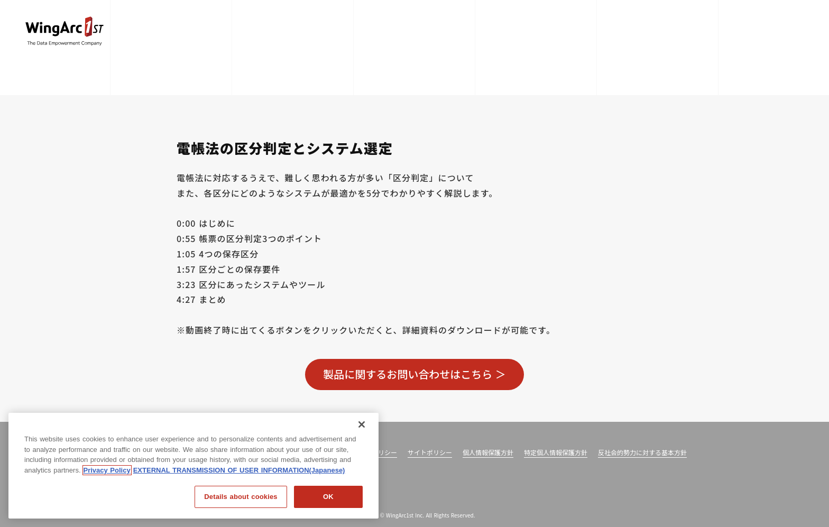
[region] (193, 466)
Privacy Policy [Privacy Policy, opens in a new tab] (107, 470)
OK (328, 497)
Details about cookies (240, 497)
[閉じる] (361, 424)
